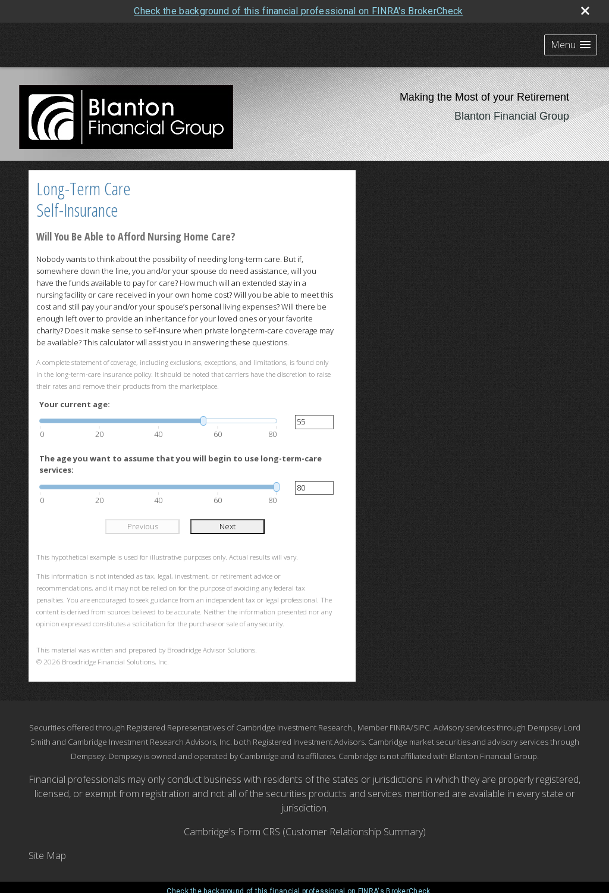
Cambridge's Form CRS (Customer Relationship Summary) (305, 831)
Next (227, 526)
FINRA (400, 727)
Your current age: (74, 404)
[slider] (158, 421)
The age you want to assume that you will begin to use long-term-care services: (180, 464)
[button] (570, 45)
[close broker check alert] (585, 10)
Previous (142, 526)
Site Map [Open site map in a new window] (47, 855)
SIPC (421, 727)
